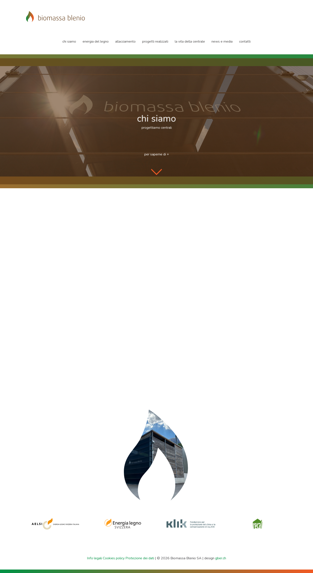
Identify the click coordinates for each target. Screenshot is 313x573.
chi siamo (69, 41)
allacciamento (125, 41)
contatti (245, 41)
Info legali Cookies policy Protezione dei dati (120, 558)
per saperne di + (156, 154)
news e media (222, 41)
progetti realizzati (155, 41)
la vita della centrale (190, 41)
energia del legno (96, 41)
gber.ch (220, 558)
